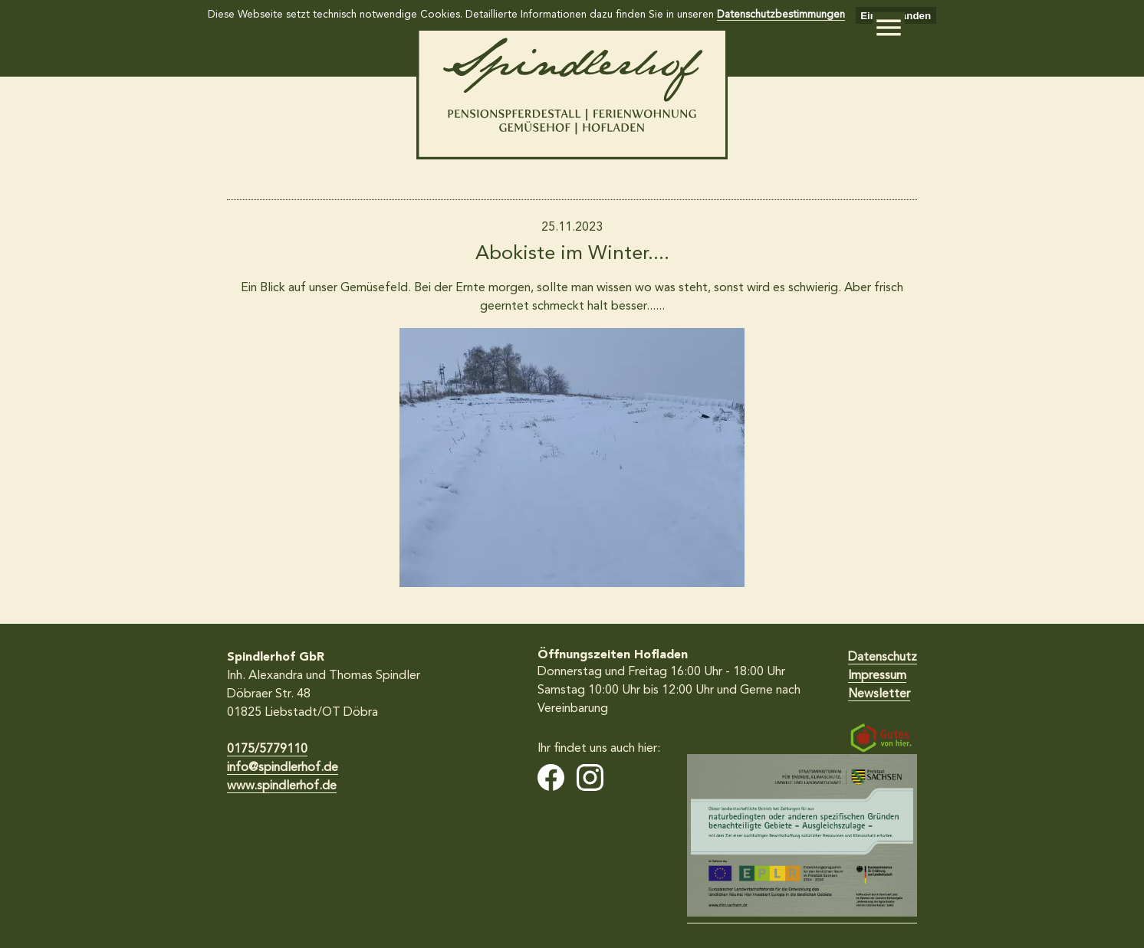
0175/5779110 (267, 749)
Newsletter (879, 694)
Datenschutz (882, 657)
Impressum (877, 676)
